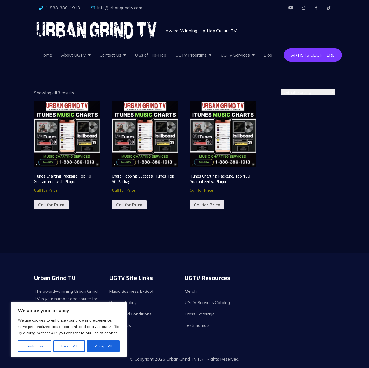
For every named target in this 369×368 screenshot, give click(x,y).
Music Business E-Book (131, 291)
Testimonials (197, 325)
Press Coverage (200, 313)
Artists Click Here (313, 55)
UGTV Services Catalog (207, 302)
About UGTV (73, 55)
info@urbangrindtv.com (116, 7)
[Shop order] (308, 92)
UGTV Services (235, 55)
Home (46, 55)
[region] (69, 329)
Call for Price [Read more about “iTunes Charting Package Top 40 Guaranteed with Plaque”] (51, 204)
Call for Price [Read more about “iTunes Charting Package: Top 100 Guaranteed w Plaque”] (207, 204)
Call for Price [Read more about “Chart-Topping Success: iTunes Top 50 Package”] (129, 204)
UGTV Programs (191, 55)
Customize (35, 346)
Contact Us (110, 55)
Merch (191, 291)
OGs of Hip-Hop (150, 55)
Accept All (103, 346)
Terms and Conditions (130, 313)
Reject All (69, 346)
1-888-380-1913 (59, 7)
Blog (268, 55)
